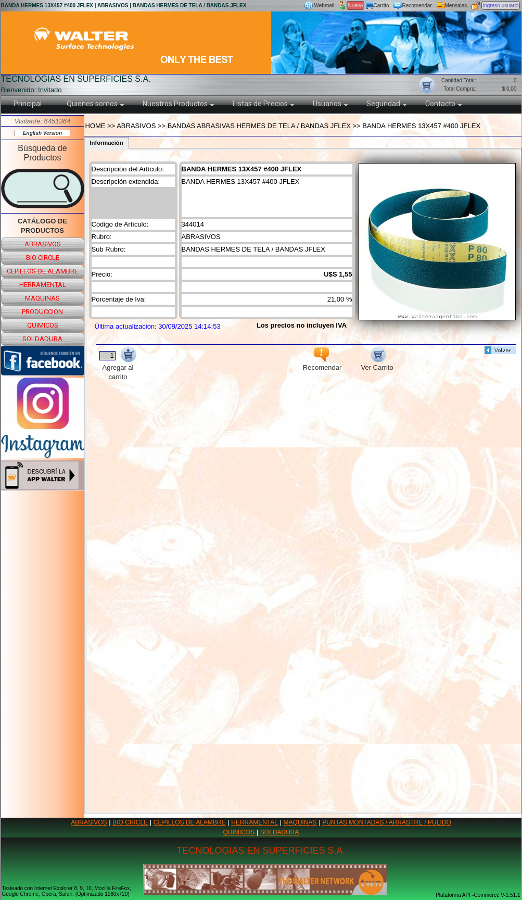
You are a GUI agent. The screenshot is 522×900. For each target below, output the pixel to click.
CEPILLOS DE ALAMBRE (190, 822)
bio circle (42, 257)
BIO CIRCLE (130, 822)
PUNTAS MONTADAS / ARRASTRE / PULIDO (386, 822)
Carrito (381, 5)
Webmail (324, 5)
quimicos (42, 325)
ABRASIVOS (89, 822)
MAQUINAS (300, 822)
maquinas (42, 298)
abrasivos (42, 244)
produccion (42, 312)
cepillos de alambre (42, 271)
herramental (42, 285)
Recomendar (417, 5)
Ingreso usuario (501, 5)
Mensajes (456, 5)
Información (106, 143)
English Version (42, 133)
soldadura (42, 339)
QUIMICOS (239, 832)
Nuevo (355, 5)
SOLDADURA (279, 832)
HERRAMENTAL (254, 822)
